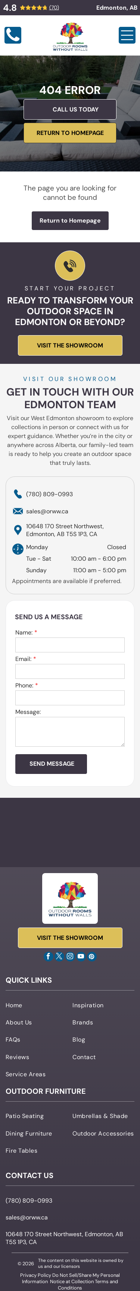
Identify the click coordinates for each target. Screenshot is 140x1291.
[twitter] (59, 957)
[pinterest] (92, 957)
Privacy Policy (35, 1275)
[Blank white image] (12, 41)
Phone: (24, 685)
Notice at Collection (72, 1281)
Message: (28, 712)
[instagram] (70, 957)
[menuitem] (37, 1004)
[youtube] (81, 957)
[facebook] (48, 957)
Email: (23, 659)
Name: (23, 632)
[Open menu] (127, 35)
